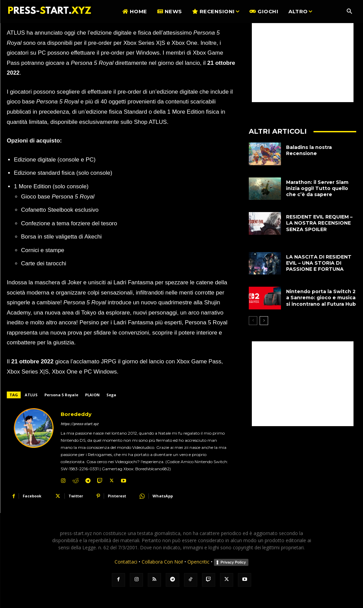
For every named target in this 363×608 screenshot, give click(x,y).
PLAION (92, 394)
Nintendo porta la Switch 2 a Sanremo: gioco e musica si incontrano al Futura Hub (321, 297)
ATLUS (31, 394)
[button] (349, 12)
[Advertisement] (303, 59)
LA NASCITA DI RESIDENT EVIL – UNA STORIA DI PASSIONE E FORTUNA (318, 263)
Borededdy (76, 414)
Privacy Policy (233, 562)
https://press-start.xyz (79, 424)
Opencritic (199, 561)
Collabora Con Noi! (162, 561)
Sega (111, 394)
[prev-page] (253, 320)
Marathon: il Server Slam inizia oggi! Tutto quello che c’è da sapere (317, 188)
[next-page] (264, 320)
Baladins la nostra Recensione (309, 150)
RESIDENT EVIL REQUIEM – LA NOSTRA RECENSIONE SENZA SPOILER (319, 223)
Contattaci (126, 561)
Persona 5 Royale (61, 394)
